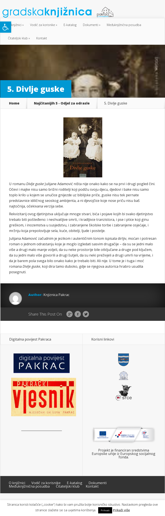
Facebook (77, 314)
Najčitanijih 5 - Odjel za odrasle (62, 103)
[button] (5, 27)
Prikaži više (121, 510)
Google (69, 314)
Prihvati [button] (105, 510)
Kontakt (41, 38)
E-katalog (70, 25)
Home (14, 103)
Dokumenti (90, 25)
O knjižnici (14, 25)
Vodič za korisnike (42, 25)
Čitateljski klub (18, 38)
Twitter (85, 314)
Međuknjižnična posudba (124, 25)
